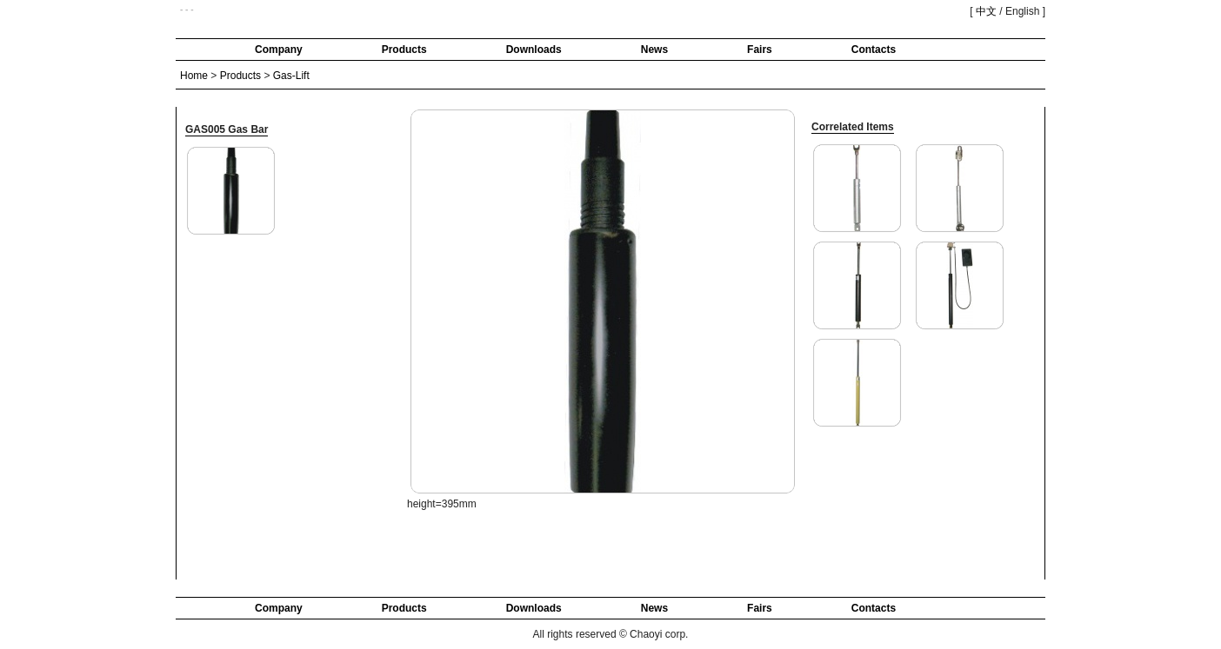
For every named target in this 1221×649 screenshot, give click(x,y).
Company (279, 49)
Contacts (873, 49)
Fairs (759, 49)
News (654, 49)
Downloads (534, 49)
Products (404, 49)
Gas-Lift (291, 76)
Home (194, 76)
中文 (986, 11)
